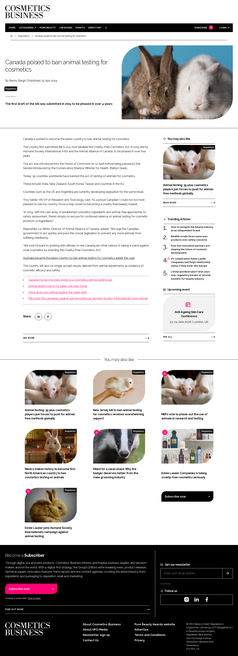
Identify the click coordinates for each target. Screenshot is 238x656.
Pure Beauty (48, 27)
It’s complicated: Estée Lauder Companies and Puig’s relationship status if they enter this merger (190, 262)
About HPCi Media (95, 629)
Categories (26, 27)
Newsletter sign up (96, 635)
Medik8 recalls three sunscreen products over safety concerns (189, 238)
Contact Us (91, 640)
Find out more (14, 609)
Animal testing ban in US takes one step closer (57, 286)
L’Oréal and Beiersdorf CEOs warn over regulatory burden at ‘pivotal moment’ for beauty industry (190, 275)
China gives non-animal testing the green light (57, 292)
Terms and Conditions (150, 635)
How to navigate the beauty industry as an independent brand (192, 228)
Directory (94, 27)
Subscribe (203, 27)
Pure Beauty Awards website (155, 624)
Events (80, 27)
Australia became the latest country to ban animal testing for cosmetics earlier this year (78, 258)
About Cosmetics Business (102, 624)
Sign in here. (34, 598)
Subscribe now (175, 496)
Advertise (141, 629)
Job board (65, 27)
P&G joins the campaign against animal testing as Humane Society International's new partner (88, 298)
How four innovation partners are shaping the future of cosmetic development (190, 249)
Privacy (140, 640)
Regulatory (11, 89)
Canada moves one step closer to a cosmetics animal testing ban (70, 279)
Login (223, 27)
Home (12, 27)
